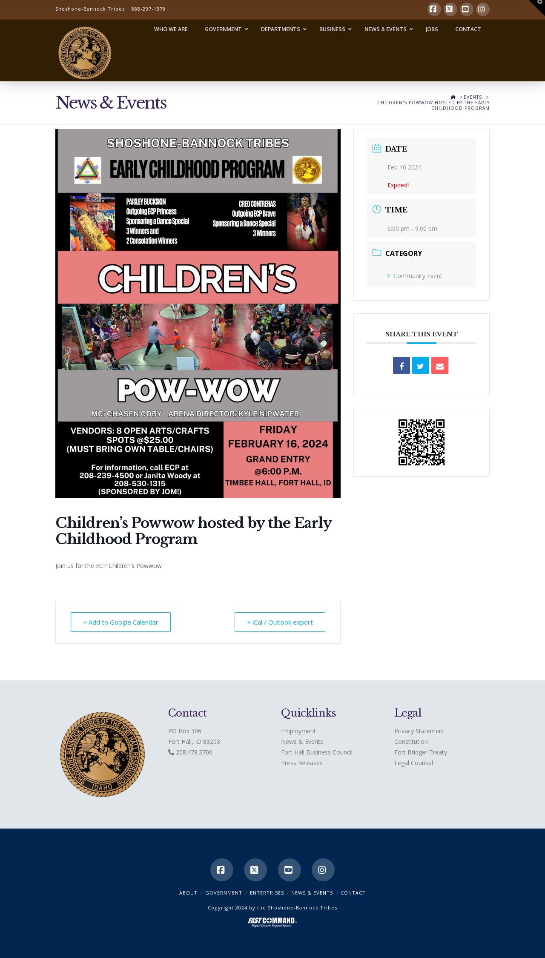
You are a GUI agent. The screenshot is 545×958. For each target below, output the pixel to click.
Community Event (414, 276)
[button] (537, 8)
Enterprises (267, 892)
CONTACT (353, 892)
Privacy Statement (419, 731)
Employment (298, 731)
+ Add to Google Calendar (120, 622)
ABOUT (188, 892)
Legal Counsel (413, 763)
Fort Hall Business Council (317, 752)
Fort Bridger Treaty (420, 752)
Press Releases (302, 763)
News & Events (302, 741)
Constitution (411, 741)
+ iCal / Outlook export (280, 622)
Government (223, 892)
